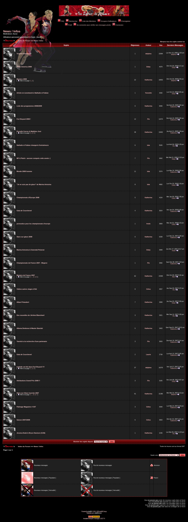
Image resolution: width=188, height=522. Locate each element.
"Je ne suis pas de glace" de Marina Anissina (34, 184)
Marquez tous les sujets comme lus (172, 41)
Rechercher (71, 21)
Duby (148, 67)
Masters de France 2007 (26, 275)
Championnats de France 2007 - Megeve (32, 263)
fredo (148, 224)
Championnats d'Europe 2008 (28, 197)
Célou (174, 185)
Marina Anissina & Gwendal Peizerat (30, 250)
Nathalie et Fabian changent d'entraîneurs (33, 145)
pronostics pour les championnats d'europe (33, 224)
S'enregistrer (124, 21)
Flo (148, 119)
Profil (68, 25)
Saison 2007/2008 (23, 420)
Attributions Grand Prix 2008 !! (28, 381)
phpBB (90, 511)
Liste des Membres (87, 21)
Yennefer (148, 93)
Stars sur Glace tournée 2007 (28, 393)
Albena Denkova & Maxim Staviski (30, 328)
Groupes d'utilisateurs (107, 21)
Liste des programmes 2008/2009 (29, 106)
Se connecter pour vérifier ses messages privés (92, 25)
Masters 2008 (22, 79)
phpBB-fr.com (98, 513)
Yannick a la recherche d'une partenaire (32, 341)
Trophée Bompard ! (24, 54)
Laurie (148, 354)
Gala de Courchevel (24, 210)
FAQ (61, 21)
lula (148, 145)
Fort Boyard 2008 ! (24, 119)
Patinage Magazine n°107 (26, 407)
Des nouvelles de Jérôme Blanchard (30, 315)
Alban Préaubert (23, 302)
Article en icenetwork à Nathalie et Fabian (32, 93)
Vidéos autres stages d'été (27, 289)
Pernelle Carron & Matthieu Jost (29, 131)
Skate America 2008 (24, 67)
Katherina (148, 80)
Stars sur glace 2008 (24, 237)
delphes (148, 54)
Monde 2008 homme (24, 171)
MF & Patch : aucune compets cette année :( (33, 158)
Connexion (118, 25)
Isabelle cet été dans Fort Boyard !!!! (31, 367)
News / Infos (11, 31)
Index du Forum (23, 41)
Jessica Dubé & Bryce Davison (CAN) (31, 433)
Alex (173, 277)
